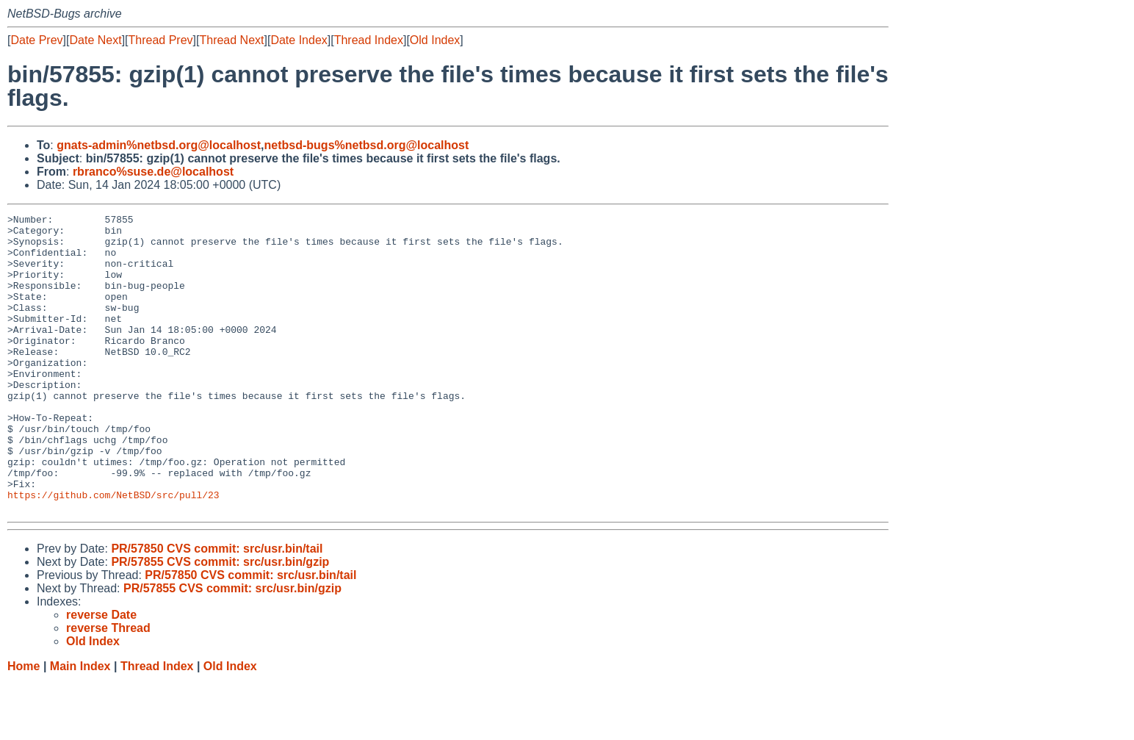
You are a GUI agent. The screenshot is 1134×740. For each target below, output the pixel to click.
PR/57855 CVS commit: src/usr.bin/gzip (220, 621)
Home (23, 725)
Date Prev (36, 40)
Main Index (80, 725)
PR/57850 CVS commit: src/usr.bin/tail (216, 608)
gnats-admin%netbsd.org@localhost (159, 145)
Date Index (298, 40)
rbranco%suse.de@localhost (153, 171)
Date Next (95, 40)
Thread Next (231, 40)
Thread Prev (161, 40)
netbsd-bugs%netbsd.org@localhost (366, 145)
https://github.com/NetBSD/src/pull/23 (113, 551)
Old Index (435, 40)
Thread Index (368, 40)
